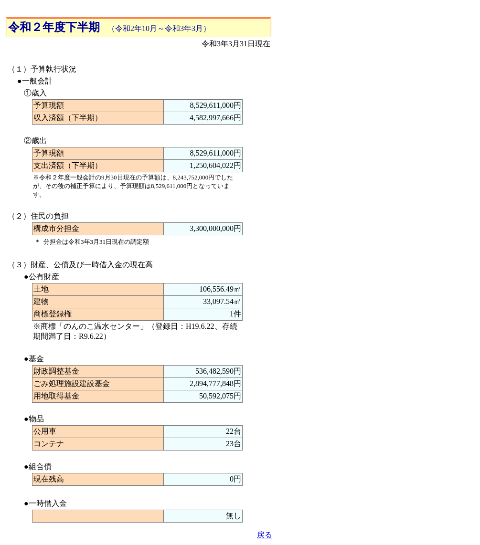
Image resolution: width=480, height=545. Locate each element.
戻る (264, 535)
